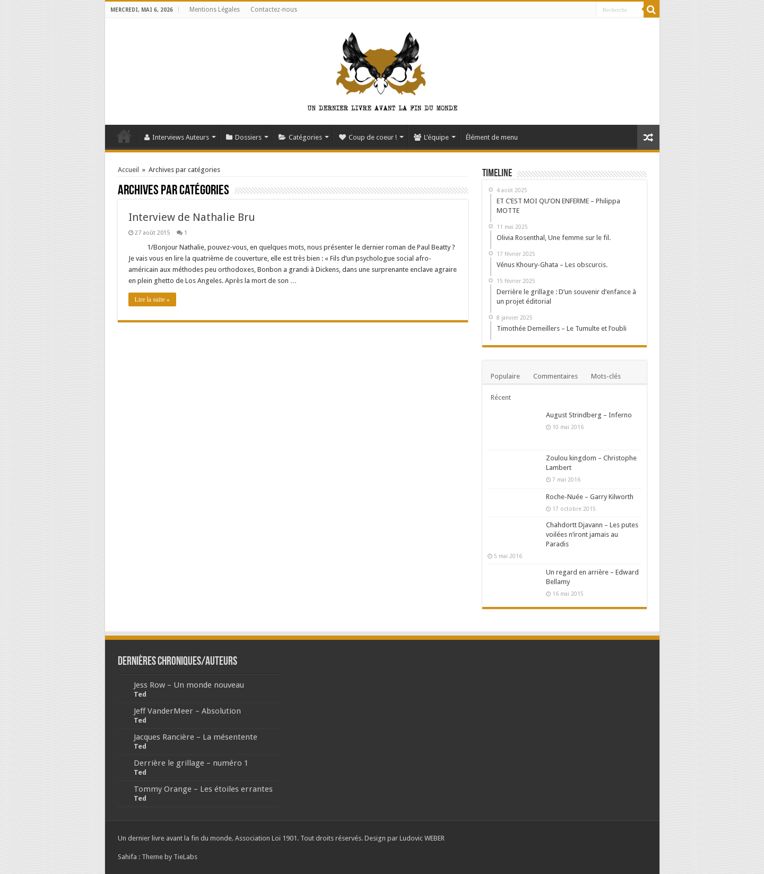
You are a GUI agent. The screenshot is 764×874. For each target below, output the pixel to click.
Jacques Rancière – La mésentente (195, 737)
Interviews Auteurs (176, 137)
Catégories (300, 137)
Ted (140, 694)
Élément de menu (492, 137)
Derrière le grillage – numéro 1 (191, 763)
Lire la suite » (152, 299)
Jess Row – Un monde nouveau (189, 685)
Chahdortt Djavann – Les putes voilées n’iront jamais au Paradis (592, 534)
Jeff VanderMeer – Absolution (187, 711)
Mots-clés (606, 376)
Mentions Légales (214, 9)
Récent (501, 397)
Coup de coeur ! (368, 137)
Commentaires (555, 376)
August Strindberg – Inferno (589, 415)
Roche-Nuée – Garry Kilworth (589, 497)
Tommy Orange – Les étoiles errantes (203, 789)
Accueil (124, 136)
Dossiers (244, 137)
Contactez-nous (273, 9)
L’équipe (431, 137)
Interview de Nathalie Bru (191, 217)
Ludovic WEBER (422, 838)
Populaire (505, 376)
